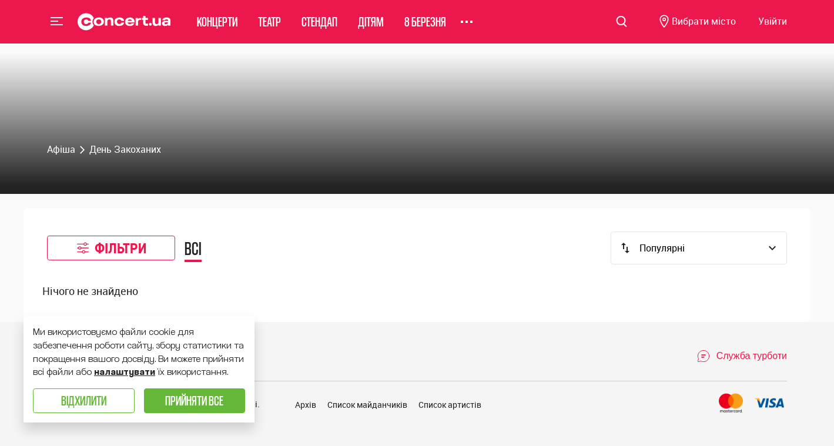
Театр (269, 26)
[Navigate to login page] (772, 26)
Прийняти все (194, 400)
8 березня (425, 26)
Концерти (217, 26)
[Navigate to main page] (124, 26)
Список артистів (449, 404)
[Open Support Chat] (741, 356)
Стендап (319, 26)
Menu (57, 26)
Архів (305, 404)
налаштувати (124, 372)
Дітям (371, 26)
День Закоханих (125, 149)
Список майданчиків (367, 404)
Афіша (61, 149)
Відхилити (83, 400)
